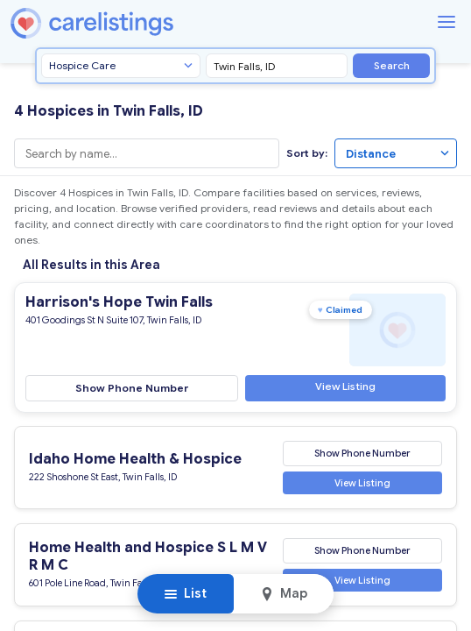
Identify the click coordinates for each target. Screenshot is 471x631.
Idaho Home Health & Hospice (135, 459)
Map (283, 593)
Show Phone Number (131, 386)
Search (392, 65)
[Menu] (446, 22)
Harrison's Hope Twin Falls (119, 302)
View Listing (345, 385)
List (185, 593)
